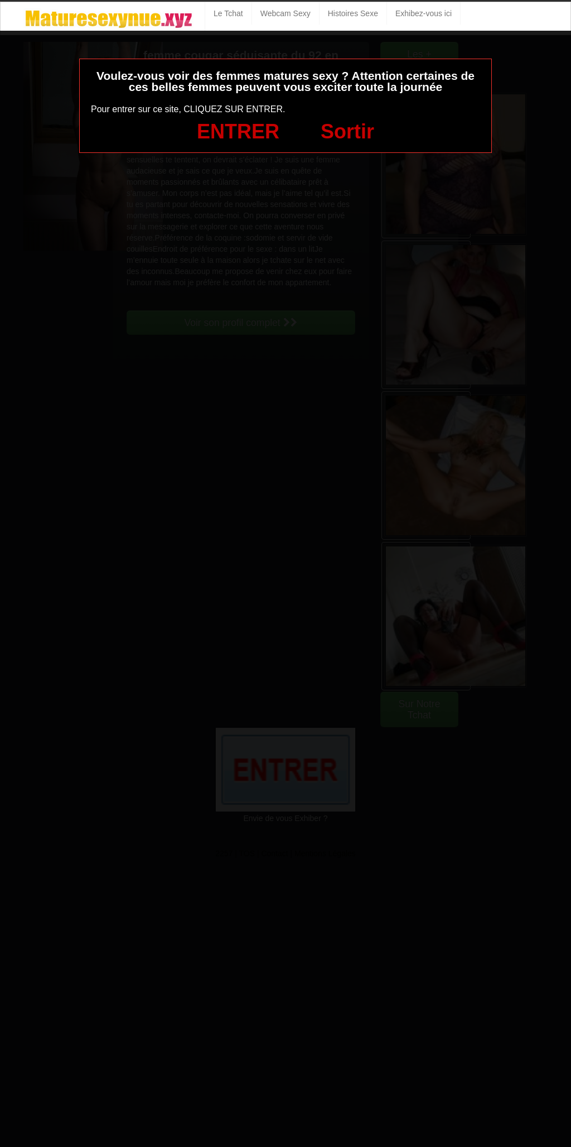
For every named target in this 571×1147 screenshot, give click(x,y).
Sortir (347, 131)
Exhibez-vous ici (423, 13)
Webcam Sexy (285, 13)
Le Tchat (228, 13)
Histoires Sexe (353, 13)
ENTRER (238, 131)
